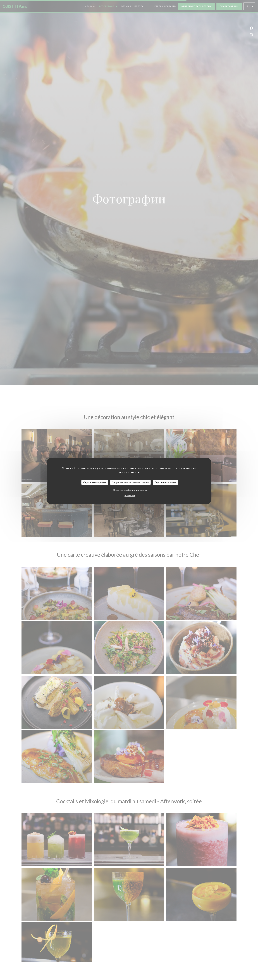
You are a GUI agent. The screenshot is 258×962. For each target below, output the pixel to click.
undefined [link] (130, 495)
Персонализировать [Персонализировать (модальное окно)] (165, 482)
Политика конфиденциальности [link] (130, 490)
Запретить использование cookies (130, 482)
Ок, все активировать (94, 482)
